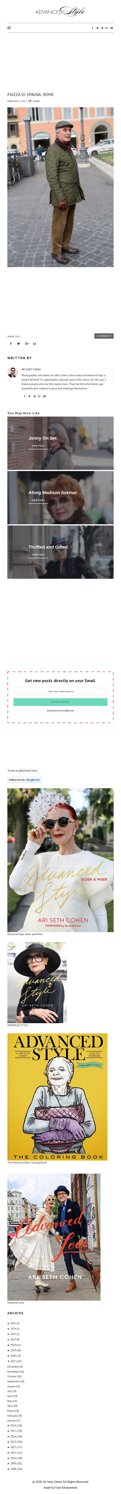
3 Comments (104, 335)
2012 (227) (14, 1447)
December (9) (14, 1366)
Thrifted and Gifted (48, 547)
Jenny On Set (43, 438)
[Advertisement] (60, 61)
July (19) (11, 1391)
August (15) (13, 1386)
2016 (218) (14, 1425)
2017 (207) (14, 1361)
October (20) (14, 1376)
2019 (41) (14, 1350)
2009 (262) (14, 1463)
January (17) (14, 1420)
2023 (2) (13, 1334)
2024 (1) (13, 1328)
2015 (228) (14, 1431)
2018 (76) (14, 1355)
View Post (38, 445)
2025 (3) (13, 1323)
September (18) (15, 1381)
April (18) (12, 1406)
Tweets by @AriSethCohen (22, 770)
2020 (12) (14, 1345)
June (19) (12, 1396)
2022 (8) (13, 1339)
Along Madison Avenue (53, 492)
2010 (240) (14, 1458)
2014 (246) (14, 1436)
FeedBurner (67, 710)
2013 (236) (14, 1442)
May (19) (12, 1401)
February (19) (14, 1415)
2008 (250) (14, 1469)
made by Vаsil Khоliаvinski (60, 1487)
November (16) (15, 1371)
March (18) (13, 1411)
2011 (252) (14, 1452)
